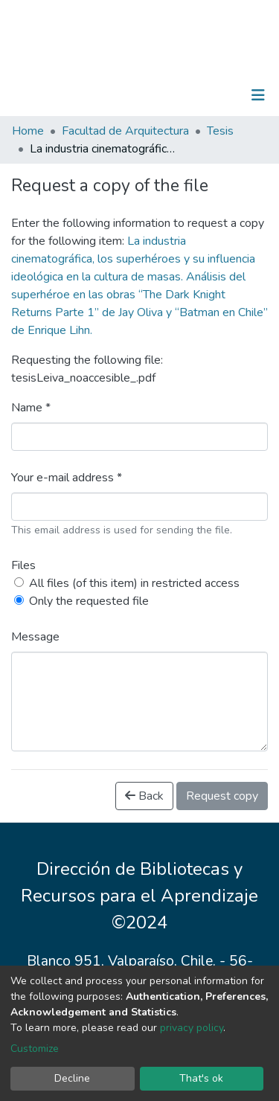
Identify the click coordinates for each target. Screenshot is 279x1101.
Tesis (220, 131)
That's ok (201, 1078)
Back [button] (144, 796)
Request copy (222, 796)
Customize (34, 1048)
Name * (31, 407)
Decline (72, 1078)
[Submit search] (181, 95)
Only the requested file (89, 601)
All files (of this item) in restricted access (134, 583)
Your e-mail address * (66, 477)
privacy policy (191, 1028)
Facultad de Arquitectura (125, 131)
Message (35, 637)
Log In (211, 95)
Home (28, 131)
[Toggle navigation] (258, 95)
